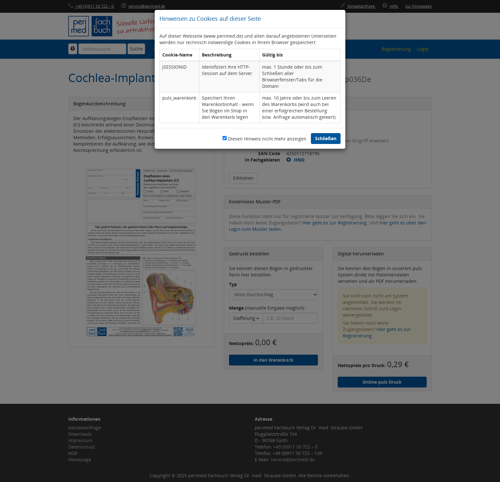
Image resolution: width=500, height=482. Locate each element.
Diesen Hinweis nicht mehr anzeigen (267, 139)
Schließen (325, 138)
